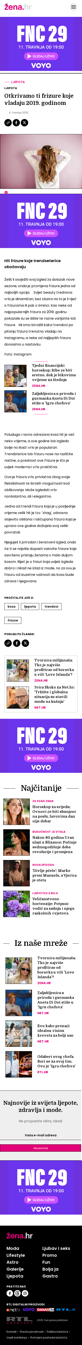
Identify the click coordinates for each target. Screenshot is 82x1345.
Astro (12, 1262)
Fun (46, 1262)
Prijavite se (40, 1148)
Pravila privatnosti (32, 1332)
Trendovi (51, 606)
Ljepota (18, 82)
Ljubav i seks (56, 1248)
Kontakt (12, 1332)
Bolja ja (50, 1269)
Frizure (13, 620)
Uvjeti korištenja (17, 1337)
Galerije (15, 1269)
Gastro (50, 1276)
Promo (49, 1255)
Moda (13, 1248)
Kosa (11, 606)
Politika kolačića (57, 1332)
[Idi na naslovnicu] (18, 9)
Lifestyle (16, 1255)
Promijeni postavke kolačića (48, 1337)
